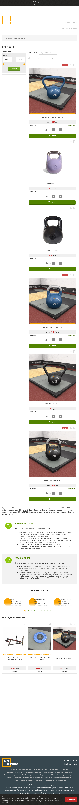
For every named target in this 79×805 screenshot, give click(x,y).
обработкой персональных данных (33, 801)
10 (54, 610)
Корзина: (72, 10)
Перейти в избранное (57, 58)
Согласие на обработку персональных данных (46, 793)
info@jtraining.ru (70, 26)
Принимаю (71, 800)
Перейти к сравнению (38, 58)
